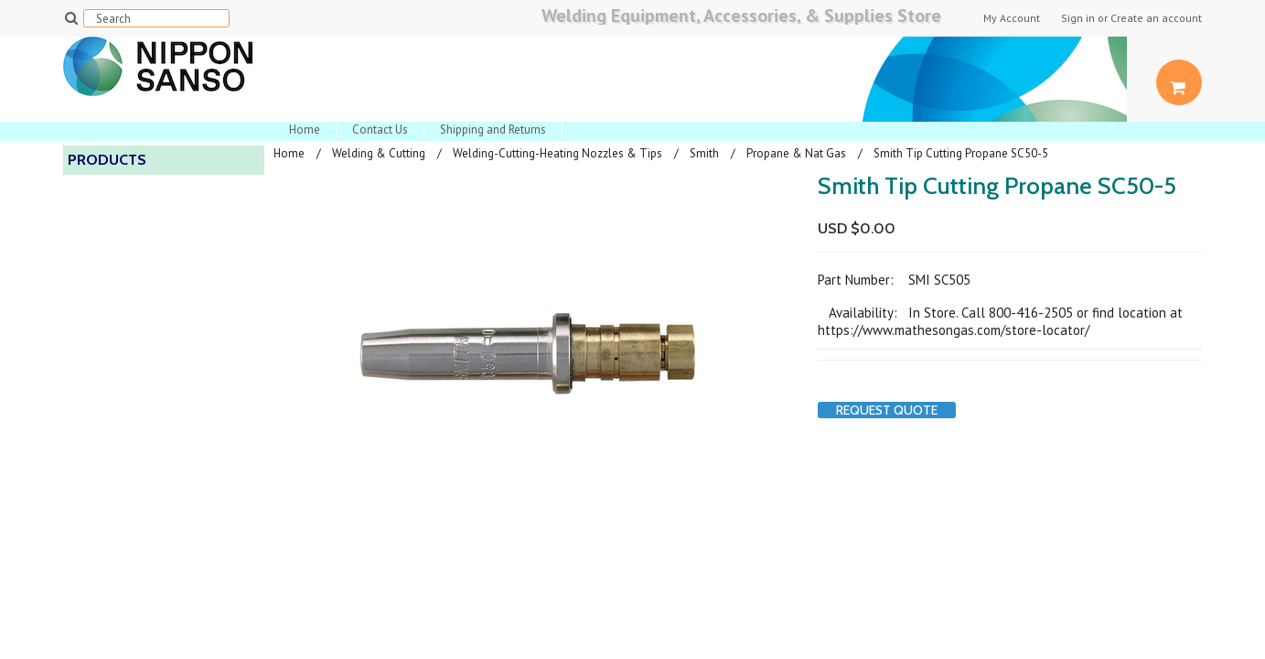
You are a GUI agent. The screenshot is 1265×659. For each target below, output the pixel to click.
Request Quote (887, 410)
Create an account (1156, 18)
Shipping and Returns (493, 129)
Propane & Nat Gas (796, 153)
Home (304, 129)
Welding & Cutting (378, 153)
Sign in (1078, 18)
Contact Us (380, 129)
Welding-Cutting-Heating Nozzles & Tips (557, 153)
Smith (704, 153)
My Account (1011, 18)
